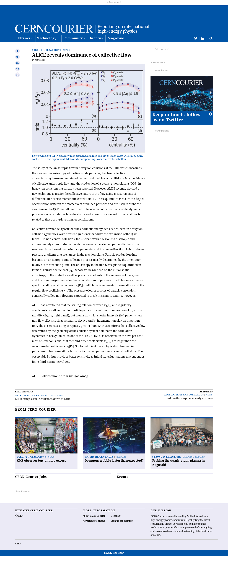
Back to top (114, 561)
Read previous (24, 400)
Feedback (116, 524)
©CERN (19, 524)
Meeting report (194, 465)
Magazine (115, 47)
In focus (96, 47)
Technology (47, 47)
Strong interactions (46, 58)
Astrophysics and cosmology (35, 403)
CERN (18, 551)
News (66, 58)
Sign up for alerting (122, 529)
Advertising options (94, 529)
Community (73, 47)
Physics (24, 47)
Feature (121, 465)
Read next (206, 400)
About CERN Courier (94, 524)
